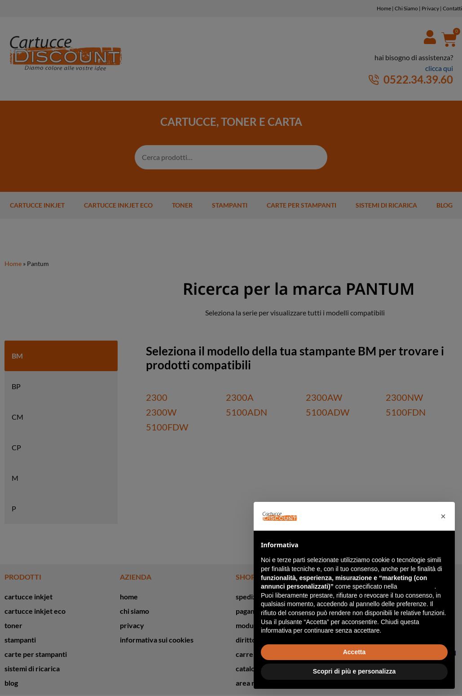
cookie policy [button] (416, 586)
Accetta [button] (354, 652)
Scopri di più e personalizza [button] (354, 671)
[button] (443, 516)
